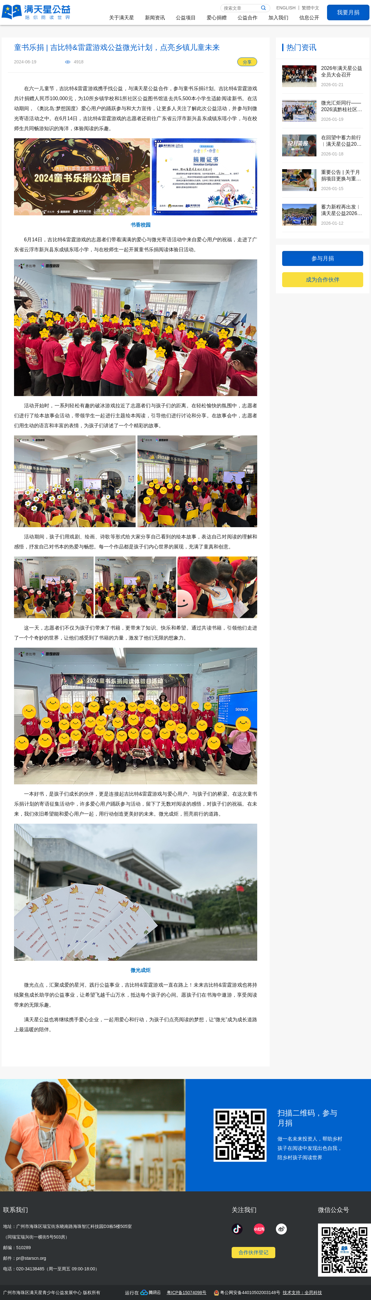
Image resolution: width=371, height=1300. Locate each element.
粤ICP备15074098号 (187, 1292)
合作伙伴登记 (253, 1252)
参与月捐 (322, 258)
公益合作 (248, 17)
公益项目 (186, 17)
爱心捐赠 (217, 17)
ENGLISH (286, 7)
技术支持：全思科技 (302, 1292)
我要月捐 (348, 12)
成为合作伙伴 (323, 280)
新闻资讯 (155, 17)
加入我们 (278, 17)
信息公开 (309, 17)
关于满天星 (121, 17)
